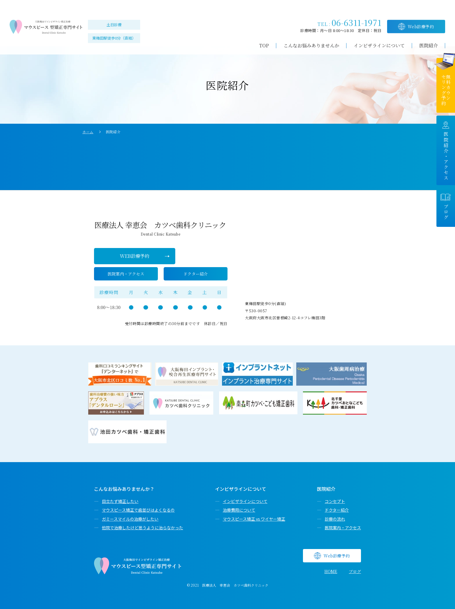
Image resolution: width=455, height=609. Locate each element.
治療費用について (239, 510)
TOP (264, 37)
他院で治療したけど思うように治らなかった (142, 527)
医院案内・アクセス (343, 527)
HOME (330, 571)
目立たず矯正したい (120, 501)
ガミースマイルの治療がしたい (130, 519)
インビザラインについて (245, 501)
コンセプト (335, 501)
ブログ (355, 571)
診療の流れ (335, 519)
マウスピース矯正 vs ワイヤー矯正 (254, 519)
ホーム (87, 131)
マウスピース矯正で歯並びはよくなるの (138, 510)
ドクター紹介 (337, 510)
